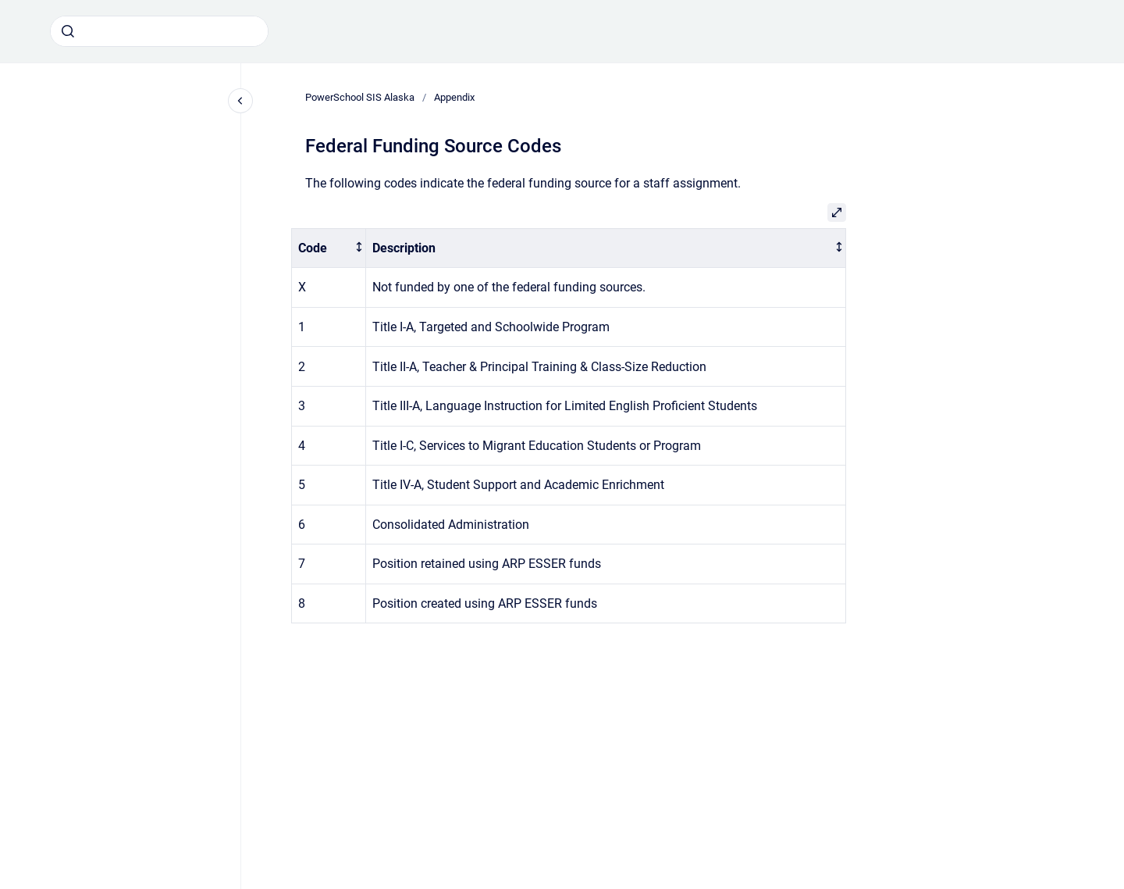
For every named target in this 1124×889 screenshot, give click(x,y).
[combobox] (159, 31)
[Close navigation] (240, 100)
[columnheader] (329, 248)
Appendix (454, 97)
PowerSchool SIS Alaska (359, 97)
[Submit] (67, 31)
